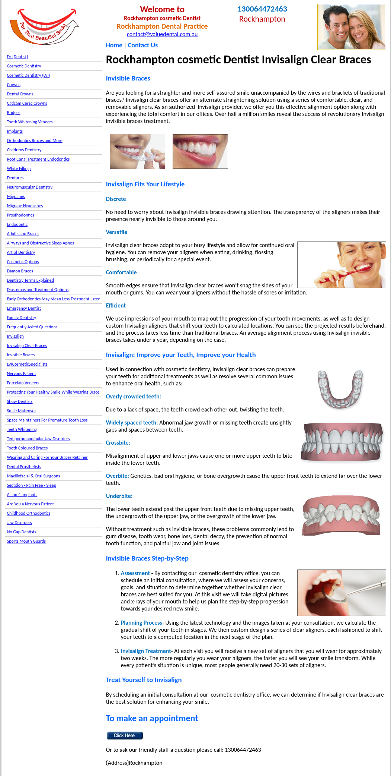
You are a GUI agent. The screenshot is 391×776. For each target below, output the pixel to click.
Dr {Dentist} (17, 56)
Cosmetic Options (23, 261)
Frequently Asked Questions (32, 326)
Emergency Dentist (24, 308)
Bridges (13, 112)
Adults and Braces (23, 233)
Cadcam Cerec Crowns (27, 103)
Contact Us (143, 45)
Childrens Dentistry (24, 149)
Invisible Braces (21, 354)
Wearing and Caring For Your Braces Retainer (47, 457)
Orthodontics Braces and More (35, 140)
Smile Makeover (21, 410)
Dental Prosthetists (24, 466)
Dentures (15, 177)
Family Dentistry (21, 317)
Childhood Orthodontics (29, 513)
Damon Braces (20, 271)
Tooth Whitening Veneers (30, 121)
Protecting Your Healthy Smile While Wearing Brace (53, 392)
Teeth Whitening (22, 429)
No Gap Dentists (21, 531)
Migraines (16, 196)
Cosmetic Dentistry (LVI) (28, 75)
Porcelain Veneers (23, 382)
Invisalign (15, 336)
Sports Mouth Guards (26, 541)
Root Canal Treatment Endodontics (38, 159)
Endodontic (17, 224)
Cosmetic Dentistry (24, 66)
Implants (15, 131)
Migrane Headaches (25, 205)
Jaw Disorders (19, 522)
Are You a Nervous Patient (30, 504)
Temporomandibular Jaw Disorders (38, 438)
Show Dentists (20, 401)
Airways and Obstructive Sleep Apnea (40, 243)
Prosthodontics (20, 215)
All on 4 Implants (22, 494)
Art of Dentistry (21, 252)
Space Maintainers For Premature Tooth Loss (47, 420)
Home (114, 45)
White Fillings (19, 168)
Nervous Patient (21, 373)
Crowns (13, 84)
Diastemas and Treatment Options (38, 289)
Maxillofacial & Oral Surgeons (33, 476)
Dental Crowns (20, 94)
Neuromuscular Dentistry (29, 187)
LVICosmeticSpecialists (27, 364)
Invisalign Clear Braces (27, 345)
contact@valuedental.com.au (162, 34)
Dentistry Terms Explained (30, 280)
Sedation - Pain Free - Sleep (31, 485)
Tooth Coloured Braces (27, 448)
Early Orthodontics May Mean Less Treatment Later (53, 299)
